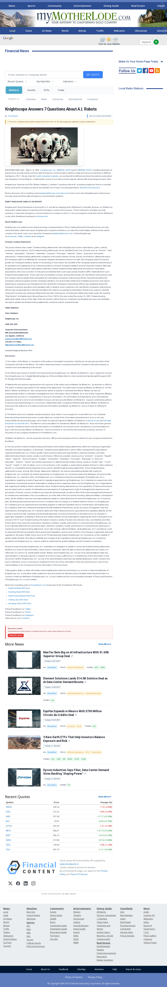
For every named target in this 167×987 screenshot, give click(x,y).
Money (82, 30)
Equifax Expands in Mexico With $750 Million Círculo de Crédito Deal (72, 713)
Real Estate (138, 5)
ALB (52, 759)
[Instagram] (33, 884)
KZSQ (76, 939)
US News (47, 30)
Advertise (99, 969)
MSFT (8, 835)
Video (146, 922)
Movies (76, 912)
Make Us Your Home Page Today (138, 61)
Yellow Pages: (150, 942)
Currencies (57, 99)
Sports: (31, 922)
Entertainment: (82, 908)
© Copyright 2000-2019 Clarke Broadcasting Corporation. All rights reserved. (83, 983)
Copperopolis (103, 939)
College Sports (34, 943)
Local (12, 30)
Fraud (79, 726)
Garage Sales (126, 932)
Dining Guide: (104, 908)
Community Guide (58, 925)
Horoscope (78, 918)
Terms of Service (74, 977)
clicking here (42, 216)
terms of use (93, 421)
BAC (8, 821)
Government (96, 752)
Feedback (63, 969)
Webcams (119, 30)
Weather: (32, 908)
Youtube (25, 618)
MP (64, 759)
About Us (45, 969)
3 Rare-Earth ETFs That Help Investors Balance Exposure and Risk (74, 738)
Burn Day (31, 912)
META (8, 830)
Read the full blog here (90, 188)
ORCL (8, 844)
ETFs (46, 90)
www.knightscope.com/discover (54, 193)
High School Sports (36, 946)
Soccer (30, 939)
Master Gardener (105, 960)
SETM (77, 759)
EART (59, 759)
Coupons (148, 939)
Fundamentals (103, 946)
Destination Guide (58, 929)
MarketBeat (51, 667)
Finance (100, 949)
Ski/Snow (31, 918)
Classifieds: (126, 908)
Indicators (68, 81)
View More (104, 644)
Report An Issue (133, 969)
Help (115, 969)
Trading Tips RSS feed (18, 600)
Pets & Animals (127, 935)
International (75, 99)
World (65, 30)
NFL (28, 926)
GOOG (9, 825)
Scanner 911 (149, 915)
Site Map (81, 969)
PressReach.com (38, 585)
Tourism (7, 946)
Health (53, 918)
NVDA (103, 667)
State (28, 30)
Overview (31, 99)
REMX (70, 759)
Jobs (122, 912)
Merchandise (126, 915)
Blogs (52, 922)
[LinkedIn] (25, 884)
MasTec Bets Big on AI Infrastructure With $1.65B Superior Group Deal (76, 654)
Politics (6, 932)
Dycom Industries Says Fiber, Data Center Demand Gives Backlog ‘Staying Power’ (76, 771)
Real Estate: (104, 942)
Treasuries (92, 99)
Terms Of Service (79, 874)
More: (147, 908)
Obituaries (141, 30)
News (12, 5)
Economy (71, 726)
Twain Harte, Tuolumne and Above (103, 925)
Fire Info (54, 939)
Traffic (100, 30)
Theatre (77, 915)
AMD (8, 816)
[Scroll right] (162, 5)
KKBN (75, 942)
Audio (146, 912)
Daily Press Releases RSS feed (21, 596)
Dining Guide (111, 5)
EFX (94, 726)
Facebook (12, 236)
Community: (57, 908)
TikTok (28, 612)
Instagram (40, 236)
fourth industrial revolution (47, 176)
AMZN (9, 807)
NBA (29, 932)
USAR (83, 759)
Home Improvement (106, 953)
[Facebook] (18, 884)
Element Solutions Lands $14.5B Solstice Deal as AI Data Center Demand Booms (75, 680)
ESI (52, 700)
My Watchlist (43, 81)
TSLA (8, 849)
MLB (29, 929)
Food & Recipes (80, 925)
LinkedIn (27, 236)
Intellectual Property (93, 693)
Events (53, 912)
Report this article (15, 635)
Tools (61, 90)
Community (54, 5)
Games (76, 922)
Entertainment (82, 5)
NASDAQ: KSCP (63, 170)
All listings (101, 912)
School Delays (10, 939)
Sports (31, 5)
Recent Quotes (15, 81)
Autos (123, 918)
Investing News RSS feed (19, 592)
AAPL (8, 811)
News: (6, 908)
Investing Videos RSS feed (19, 603)
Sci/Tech (7, 942)
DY (69, 785)
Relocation (102, 956)
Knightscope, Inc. (48, 170)
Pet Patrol (55, 935)
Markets (14, 90)
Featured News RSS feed (19, 588)
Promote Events (127, 925)
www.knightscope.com (63, 233)
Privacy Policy (95, 977)
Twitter (20, 236)
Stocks (31, 90)
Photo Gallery (150, 935)
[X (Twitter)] (10, 884)
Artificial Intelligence (75, 667)
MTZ (96, 667)
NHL (28, 936)
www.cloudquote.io (69, 863)
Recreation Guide (58, 932)
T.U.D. (146, 932)
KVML (75, 935)
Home (29, 969)
